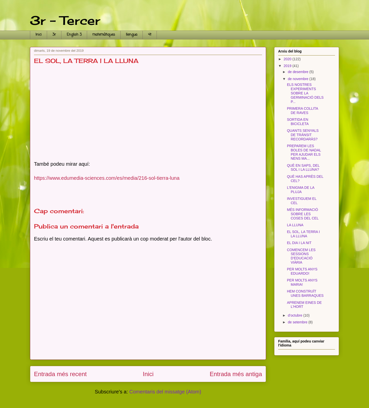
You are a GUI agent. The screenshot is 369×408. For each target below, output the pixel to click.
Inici (38, 34)
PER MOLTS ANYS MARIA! (302, 282)
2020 (288, 59)
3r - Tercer (65, 20)
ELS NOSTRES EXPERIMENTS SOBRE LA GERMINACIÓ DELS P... (305, 93)
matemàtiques (103, 34)
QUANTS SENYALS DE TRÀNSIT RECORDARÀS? (303, 135)
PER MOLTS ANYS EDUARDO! (302, 271)
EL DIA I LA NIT (299, 243)
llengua (131, 34)
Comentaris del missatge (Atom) (165, 391)
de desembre (298, 72)
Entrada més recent (60, 374)
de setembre (298, 322)
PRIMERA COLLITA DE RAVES (302, 110)
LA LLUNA (295, 225)
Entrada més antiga (236, 374)
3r (54, 34)
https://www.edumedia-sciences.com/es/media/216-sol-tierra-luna (106, 178)
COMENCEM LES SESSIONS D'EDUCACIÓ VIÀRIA (301, 256)
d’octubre (295, 315)
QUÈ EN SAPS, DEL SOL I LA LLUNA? (303, 167)
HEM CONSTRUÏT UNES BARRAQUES (305, 293)
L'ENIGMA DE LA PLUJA (300, 190)
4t (149, 34)
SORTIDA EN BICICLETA (298, 122)
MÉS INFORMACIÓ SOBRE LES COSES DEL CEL (303, 214)
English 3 (74, 34)
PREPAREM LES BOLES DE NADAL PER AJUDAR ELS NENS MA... (304, 152)
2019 (288, 66)
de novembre (298, 79)
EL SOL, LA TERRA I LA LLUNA (303, 234)
